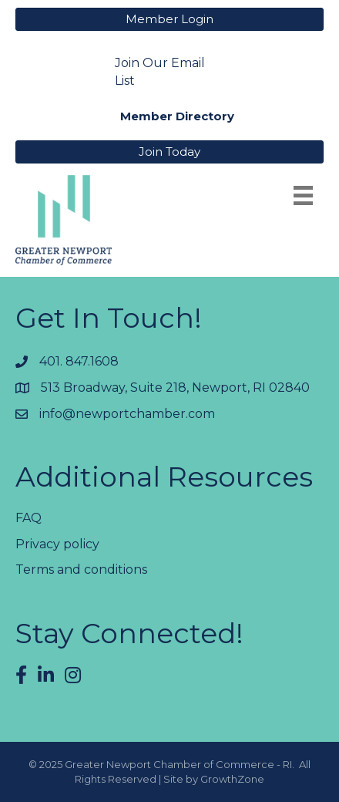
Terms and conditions (81, 569)
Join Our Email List (160, 72)
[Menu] (303, 195)
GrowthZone (232, 779)
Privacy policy (57, 544)
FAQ (28, 518)
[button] (169, 19)
